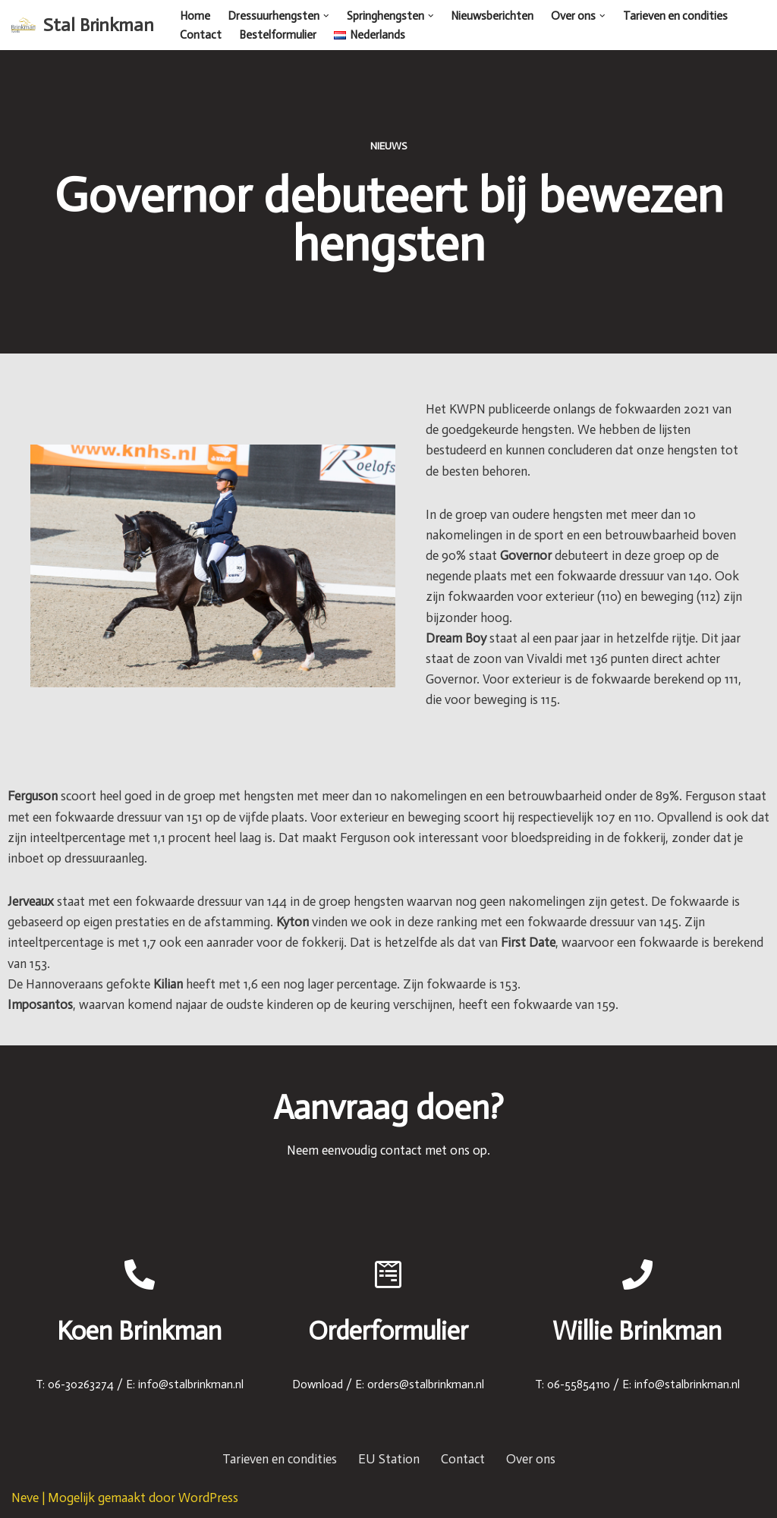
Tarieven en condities (675, 16)
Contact (201, 35)
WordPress (208, 1498)
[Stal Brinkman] (82, 25)
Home (195, 16)
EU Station (389, 1459)
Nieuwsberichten (492, 16)
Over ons (530, 1459)
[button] (326, 16)
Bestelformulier (277, 35)
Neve (25, 1498)
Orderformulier (388, 1331)
